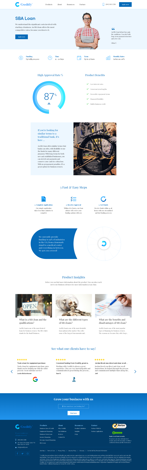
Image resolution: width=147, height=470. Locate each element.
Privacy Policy (61, 450)
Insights (77, 431)
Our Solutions (62, 431)
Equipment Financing (46, 431)
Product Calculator (80, 428)
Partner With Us (96, 428)
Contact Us (61, 437)
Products (48, 4)
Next (135, 371)
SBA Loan (43, 443)
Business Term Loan (46, 434)
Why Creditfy (62, 428)
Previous (11, 371)
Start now (73, 413)
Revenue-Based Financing (48, 440)
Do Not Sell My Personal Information (97, 450)
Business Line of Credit (47, 428)
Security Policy (72, 450)
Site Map (42, 450)
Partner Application (97, 431)
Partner (82, 4)
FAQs (76, 434)
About (59, 4)
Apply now (125, 4)
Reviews (60, 434)
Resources (70, 4)
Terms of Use (51, 450)
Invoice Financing (45, 437)
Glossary (81, 450)
